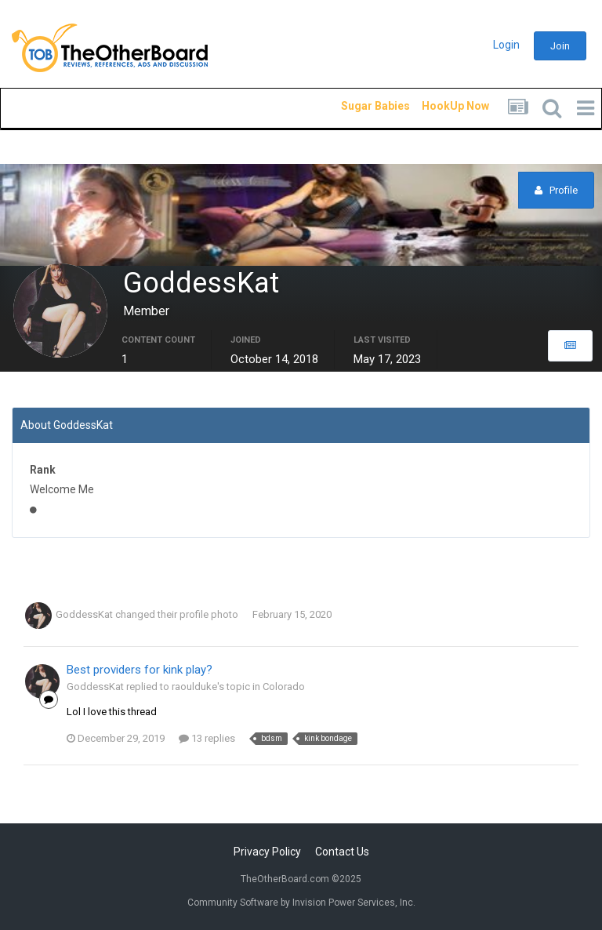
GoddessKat (84, 614)
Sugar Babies (356, 106)
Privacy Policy (267, 851)
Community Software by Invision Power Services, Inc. (301, 902)
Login (506, 44)
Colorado (284, 686)
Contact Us (342, 851)
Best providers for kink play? (139, 670)
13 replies (207, 738)
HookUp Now (437, 106)
